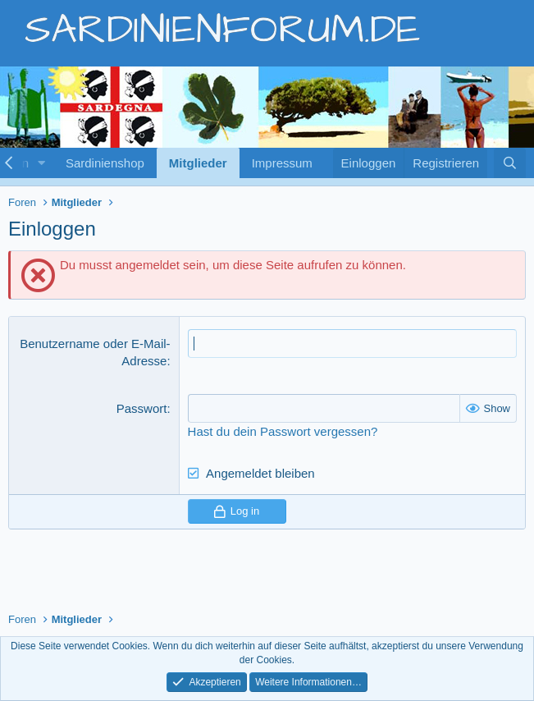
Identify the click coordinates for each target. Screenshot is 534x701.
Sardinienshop (105, 163)
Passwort (141, 408)
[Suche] (510, 163)
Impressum (282, 163)
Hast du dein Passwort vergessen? (283, 431)
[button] (41, 163)
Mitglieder (198, 163)
